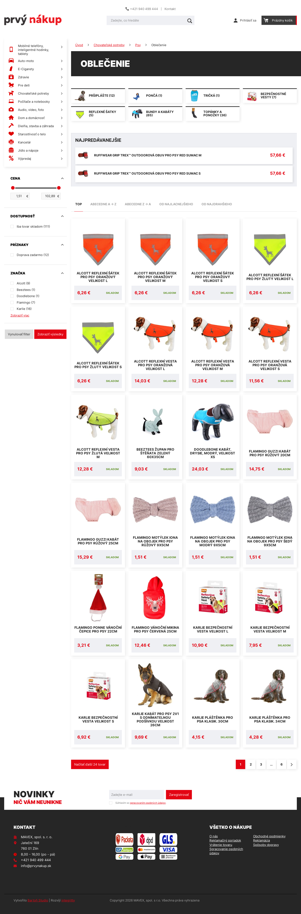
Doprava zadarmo (33, 254)
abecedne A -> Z (103, 204)
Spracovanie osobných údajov (226, 858)
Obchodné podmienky (269, 844)
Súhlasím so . (140, 810)
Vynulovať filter (19, 334)
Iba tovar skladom (33, 226)
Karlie (24, 308)
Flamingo (26, 302)
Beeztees (26, 289)
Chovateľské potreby (109, 45)
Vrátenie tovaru (220, 852)
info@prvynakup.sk (36, 873)
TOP (78, 204)
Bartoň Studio (38, 908)
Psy (138, 45)
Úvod (79, 45)
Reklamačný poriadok (225, 848)
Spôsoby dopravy (266, 852)
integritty (68, 908)
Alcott (23, 283)
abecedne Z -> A (138, 204)
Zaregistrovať (179, 802)
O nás (213, 844)
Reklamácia (261, 848)
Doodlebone (28, 296)
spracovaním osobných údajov (148, 810)
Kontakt (170, 9)
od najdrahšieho (217, 204)
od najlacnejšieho (176, 204)
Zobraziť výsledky (50, 334)
